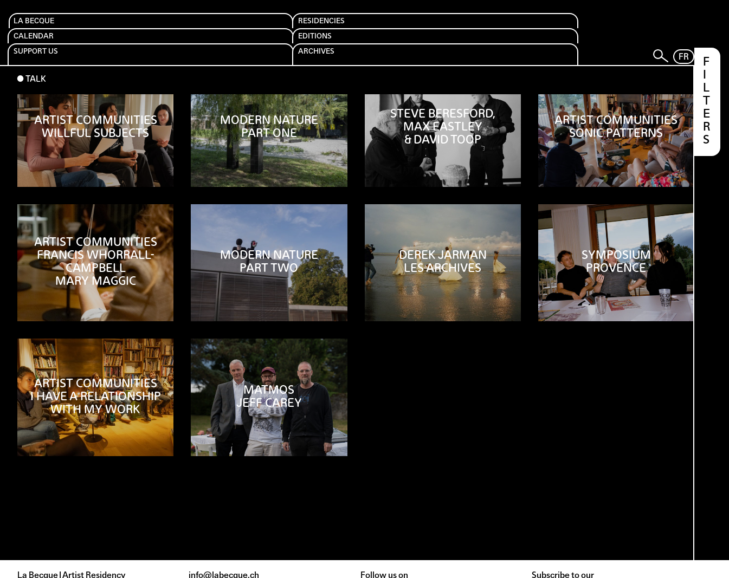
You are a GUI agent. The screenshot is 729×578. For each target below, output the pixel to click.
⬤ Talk (31, 54)
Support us (429, 28)
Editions (326, 28)
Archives (517, 28)
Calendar (235, 28)
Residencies (146, 28)
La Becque (46, 28)
